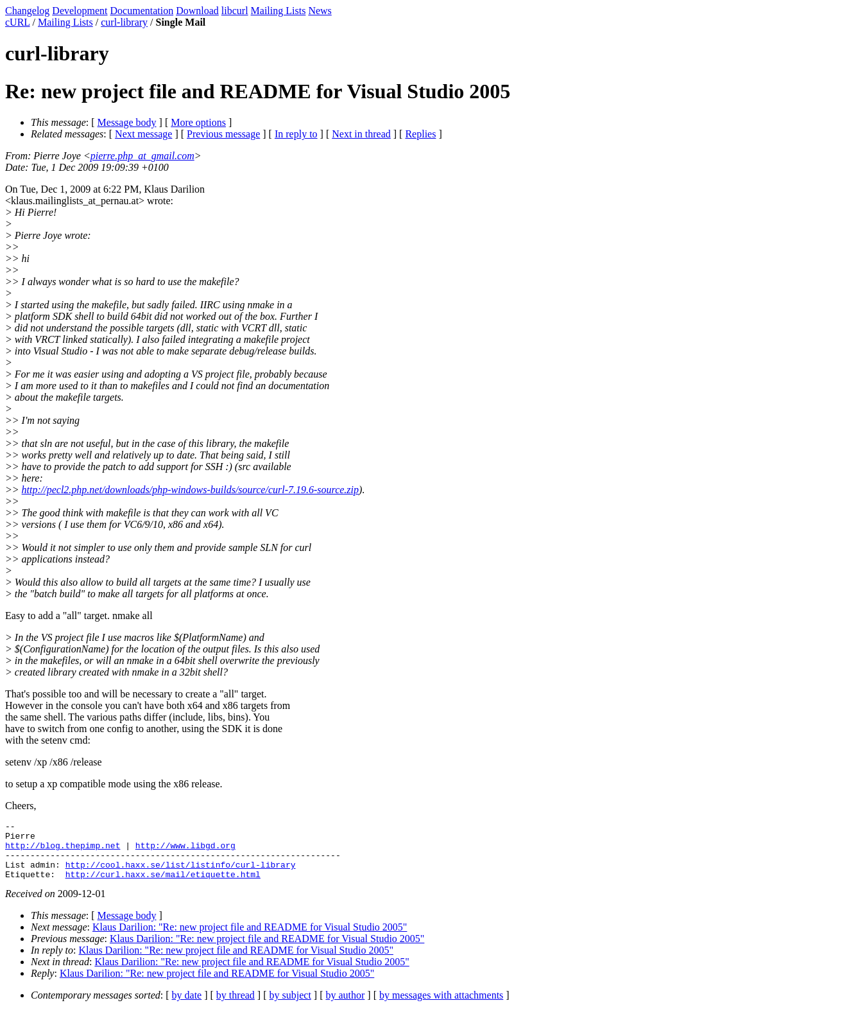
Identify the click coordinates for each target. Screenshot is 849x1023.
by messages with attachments (441, 1006)
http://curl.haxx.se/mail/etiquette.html (163, 885)
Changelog (27, 10)
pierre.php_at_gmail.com (142, 155)
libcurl (234, 10)
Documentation (142, 10)
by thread (235, 1006)
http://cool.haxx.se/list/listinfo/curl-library (180, 874)
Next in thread (361, 133)
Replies (420, 133)
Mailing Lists (278, 10)
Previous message (223, 133)
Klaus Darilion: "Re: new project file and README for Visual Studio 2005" (249, 938)
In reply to (296, 133)
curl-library (124, 22)
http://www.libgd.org (185, 851)
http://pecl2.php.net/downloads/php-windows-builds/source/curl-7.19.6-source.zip (190, 489)
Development (79, 10)
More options (198, 122)
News (319, 10)
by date (187, 1006)
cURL (17, 22)
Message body (127, 122)
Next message (143, 133)
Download (197, 10)
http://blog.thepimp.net (62, 851)
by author (344, 1006)
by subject (290, 1006)
